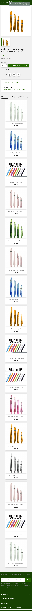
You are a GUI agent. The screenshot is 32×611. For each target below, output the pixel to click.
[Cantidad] (3, 65)
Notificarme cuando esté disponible (14, 89)
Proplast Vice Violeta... (16, 534)
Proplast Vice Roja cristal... (16, 387)
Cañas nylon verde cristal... (16, 241)
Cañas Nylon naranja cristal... (16, 329)
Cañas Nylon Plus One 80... (16, 211)
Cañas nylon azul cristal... (16, 153)
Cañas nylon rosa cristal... (16, 417)
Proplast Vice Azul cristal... (16, 358)
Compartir (9, 74)
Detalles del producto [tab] (12, 83)
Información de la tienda (11, 608)
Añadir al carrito (18, 65)
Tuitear (14, 74)
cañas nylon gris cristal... (16, 475)
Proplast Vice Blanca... (16, 182)
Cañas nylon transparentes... (16, 123)
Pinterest (18, 74)
